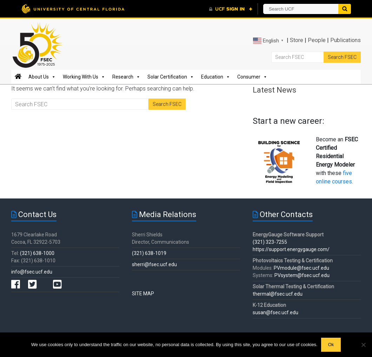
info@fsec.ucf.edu (31, 272)
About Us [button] (42, 77)
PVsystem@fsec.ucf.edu (302, 275)
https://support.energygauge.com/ (291, 249)
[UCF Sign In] (231, 9)
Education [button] (215, 77)
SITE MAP (143, 293)
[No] (363, 344)
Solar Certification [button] (170, 77)
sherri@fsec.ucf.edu (154, 264)
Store (296, 40)
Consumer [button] (252, 77)
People (317, 40)
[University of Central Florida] (73, 8)
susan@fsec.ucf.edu (275, 312)
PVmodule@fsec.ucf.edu (301, 268)
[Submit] (344, 9)
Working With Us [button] (84, 77)
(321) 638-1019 (149, 253)
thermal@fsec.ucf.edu (278, 294)
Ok (331, 344)
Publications (345, 40)
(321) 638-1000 (37, 253)
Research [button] (126, 77)
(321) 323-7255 (270, 242)
